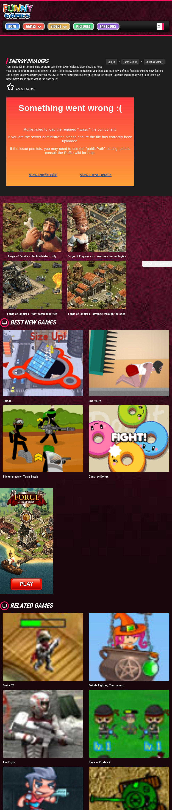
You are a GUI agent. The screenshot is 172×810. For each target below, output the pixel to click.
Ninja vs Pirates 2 (99, 737)
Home (12, 26)
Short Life (95, 375)
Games (95, 61)
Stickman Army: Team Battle (20, 451)
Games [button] (33, 26)
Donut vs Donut (98, 451)
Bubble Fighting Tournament (106, 660)
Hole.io (7, 375)
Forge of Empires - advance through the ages (64, 286)
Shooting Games (138, 61)
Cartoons (108, 26)
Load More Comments (157, 252)
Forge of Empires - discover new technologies (64, 243)
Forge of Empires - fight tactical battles (21, 286)
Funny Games (114, 61)
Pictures (83, 26)
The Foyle (9, 737)
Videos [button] (59, 26)
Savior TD (9, 660)
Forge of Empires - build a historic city (21, 243)
